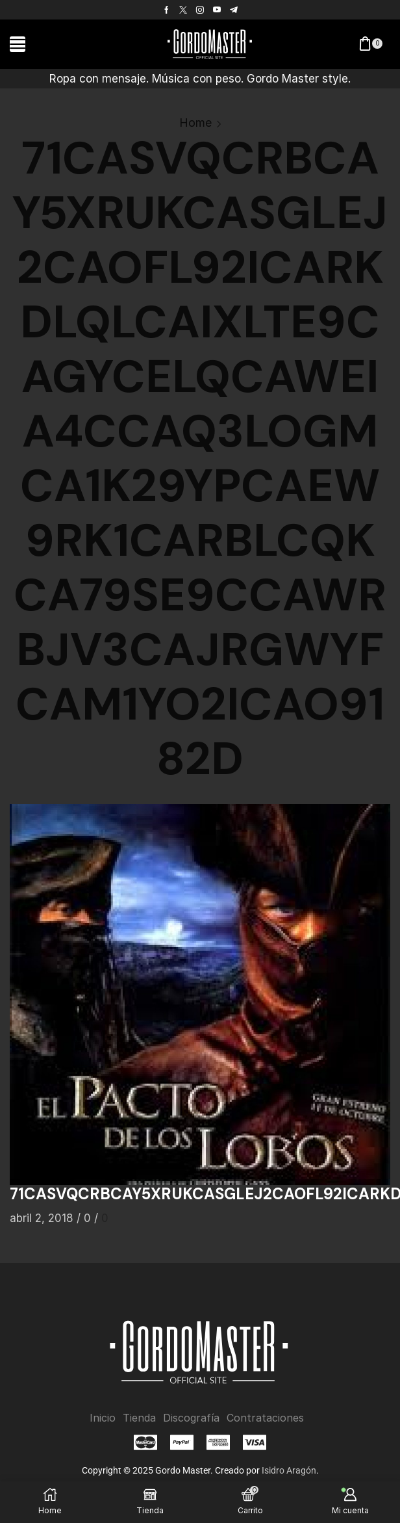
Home (195, 122)
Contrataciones (265, 1418)
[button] (17, 44)
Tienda (139, 1418)
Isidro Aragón (289, 1470)
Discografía (191, 1418)
